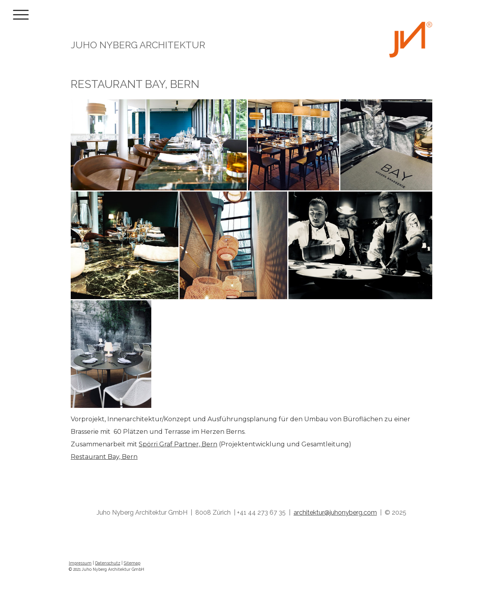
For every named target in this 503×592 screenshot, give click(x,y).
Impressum (80, 563)
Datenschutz (107, 563)
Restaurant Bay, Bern (104, 456)
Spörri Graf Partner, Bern (178, 444)
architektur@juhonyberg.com (335, 512)
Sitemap (132, 563)
